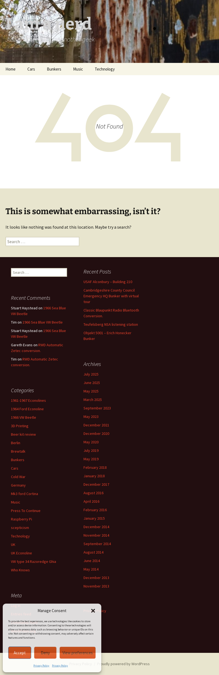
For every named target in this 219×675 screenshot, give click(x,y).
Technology (105, 69)
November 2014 (96, 535)
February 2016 (95, 509)
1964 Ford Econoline (27, 408)
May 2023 (91, 416)
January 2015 (94, 518)
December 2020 (96, 433)
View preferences (77, 652)
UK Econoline (21, 553)
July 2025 (91, 374)
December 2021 (96, 425)
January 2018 (94, 475)
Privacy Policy (41, 665)
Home (10, 69)
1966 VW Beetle (23, 417)
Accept (20, 652)
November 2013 (96, 586)
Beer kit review (23, 434)
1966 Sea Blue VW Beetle (42, 322)
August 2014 (93, 552)
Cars (31, 69)
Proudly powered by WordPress (123, 663)
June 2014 (91, 560)
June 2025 (91, 382)
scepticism (20, 527)
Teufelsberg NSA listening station (110, 324)
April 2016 (91, 501)
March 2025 (92, 399)
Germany (18, 485)
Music (78, 69)
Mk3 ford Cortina (24, 493)
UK (13, 544)
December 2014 (96, 526)
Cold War (18, 476)
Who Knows (20, 570)
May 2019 (91, 458)
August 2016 (93, 492)
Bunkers (54, 69)
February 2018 (95, 467)
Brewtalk (18, 451)
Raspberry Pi (21, 519)
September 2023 (97, 408)
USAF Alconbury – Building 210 (107, 281)
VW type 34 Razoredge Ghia (33, 561)
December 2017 (96, 484)
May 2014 (91, 569)
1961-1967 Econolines (28, 400)
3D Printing (19, 425)
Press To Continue (26, 510)
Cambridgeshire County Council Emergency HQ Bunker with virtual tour (111, 296)
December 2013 (96, 577)
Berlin (15, 442)
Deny (45, 652)
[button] (93, 610)
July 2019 (91, 450)
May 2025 (91, 391)
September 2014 (97, 543)
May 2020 (91, 442)
